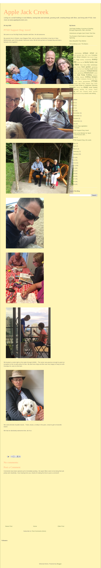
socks (70, 89)
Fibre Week (83, 65)
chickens (84, 57)
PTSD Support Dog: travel (81, 130)
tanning (82, 89)
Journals (74, 75)
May (74, 143)
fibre (77, 64)
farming (71, 65)
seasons (72, 87)
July (74, 123)
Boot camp (88, 55)
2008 (73, 176)
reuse (95, 83)
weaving (72, 93)
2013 (73, 163)
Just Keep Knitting (84, 75)
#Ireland (71, 53)
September (76, 121)
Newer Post (8, 526)
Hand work (81, 69)
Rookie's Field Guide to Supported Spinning (83, 85)
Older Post (61, 526)
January (75, 154)
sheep (85, 87)
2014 (73, 160)
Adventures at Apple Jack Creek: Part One (82, 33)
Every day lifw (80, 62)
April (74, 146)
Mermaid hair (90, 79)
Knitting (71, 77)
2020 (73, 102)
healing (87, 69)
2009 (73, 173)
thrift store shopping (82, 91)
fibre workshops (92, 65)
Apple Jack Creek (26, 11)
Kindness (95, 75)
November (76, 115)
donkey (82, 59)
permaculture (86, 81)
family (87, 62)
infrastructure (88, 73)
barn (83, 55)
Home (35, 526)
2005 (73, 184)
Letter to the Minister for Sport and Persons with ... (82, 134)
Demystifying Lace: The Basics (78, 44)
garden (88, 67)
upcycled (95, 91)
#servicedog (78, 53)
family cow (93, 62)
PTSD (94, 81)
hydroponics (83, 71)
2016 (73, 110)
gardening (94, 67)
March (75, 149)
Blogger (59, 564)
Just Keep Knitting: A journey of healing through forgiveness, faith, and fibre (81, 29)
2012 (73, 165)
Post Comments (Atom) (39, 531)
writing (94, 93)
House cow (76, 71)
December (76, 113)
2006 (73, 181)
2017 (73, 108)
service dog (79, 87)
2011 (73, 168)
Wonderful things (80, 93)
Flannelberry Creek (74, 67)
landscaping (72, 79)
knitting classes (79, 77)
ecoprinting (88, 59)
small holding (93, 87)
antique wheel (88, 53)
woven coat (87, 93)
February (76, 151)
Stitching (76, 89)
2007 (73, 179)
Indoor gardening (78, 73)
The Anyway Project (91, 89)
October (75, 118)
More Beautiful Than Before (77, 41)
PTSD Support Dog (87, 83)
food (83, 67)
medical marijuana (81, 79)
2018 (73, 105)
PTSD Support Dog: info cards (82, 140)
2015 (73, 157)
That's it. (75, 137)
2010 (73, 171)
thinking (72, 91)
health (91, 69)
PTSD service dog (75, 83)
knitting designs (91, 77)
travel (90, 91)
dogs (77, 59)
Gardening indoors (74, 69)
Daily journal (90, 57)
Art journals (77, 55)
